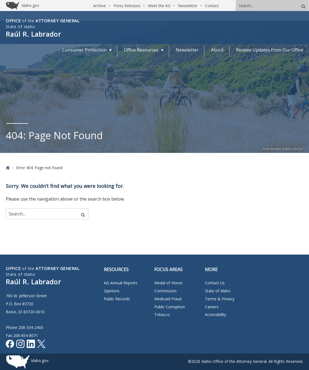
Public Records (117, 298)
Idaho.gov (39, 360)
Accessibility (215, 314)
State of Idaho (218, 290)
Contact (212, 5)
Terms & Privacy (219, 298)
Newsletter (187, 5)
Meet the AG (159, 5)
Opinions (112, 290)
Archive (99, 5)
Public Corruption (169, 306)
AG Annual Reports (120, 282)
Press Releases (126, 5)
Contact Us (215, 282)
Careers (212, 306)
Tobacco (162, 314)
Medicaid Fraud (167, 298)
